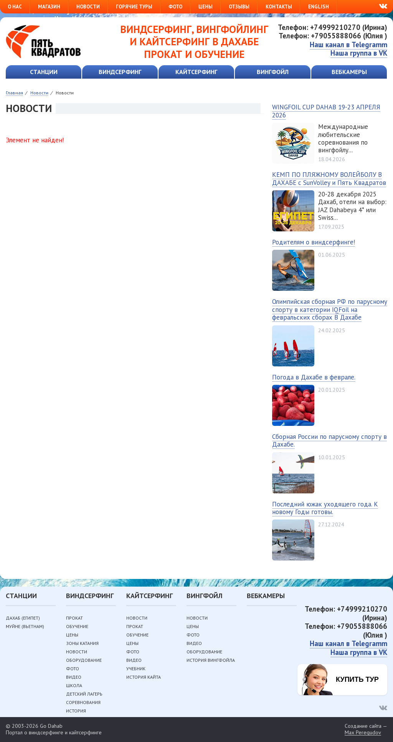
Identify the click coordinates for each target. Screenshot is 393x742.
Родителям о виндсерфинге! (313, 242)
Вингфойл (273, 72)
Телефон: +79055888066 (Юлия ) (333, 35)
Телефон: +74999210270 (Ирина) (332, 27)
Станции (44, 72)
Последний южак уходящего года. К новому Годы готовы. (325, 508)
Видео (73, 677)
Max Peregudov (363, 732)
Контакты (279, 6)
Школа (74, 685)
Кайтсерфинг (196, 72)
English (318, 6)
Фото (175, 6)
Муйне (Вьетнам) (25, 626)
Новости (88, 6)
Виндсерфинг (120, 72)
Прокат (74, 618)
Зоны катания (82, 643)
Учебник (135, 668)
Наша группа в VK (358, 53)
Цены (205, 6)
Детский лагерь (84, 694)
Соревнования (83, 702)
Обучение (77, 626)
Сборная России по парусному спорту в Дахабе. (329, 440)
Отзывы (239, 6)
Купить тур (357, 679)
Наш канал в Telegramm (348, 44)
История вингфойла (211, 660)
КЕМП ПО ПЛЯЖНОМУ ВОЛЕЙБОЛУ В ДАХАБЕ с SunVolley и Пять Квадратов (329, 178)
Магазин (49, 6)
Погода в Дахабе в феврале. (313, 377)
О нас (15, 6)
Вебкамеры (349, 72)
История (76, 711)
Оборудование (84, 660)
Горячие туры (134, 6)
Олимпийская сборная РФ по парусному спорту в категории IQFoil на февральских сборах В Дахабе (329, 309)
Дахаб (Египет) (23, 618)
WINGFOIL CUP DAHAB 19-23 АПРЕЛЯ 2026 (326, 111)
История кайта (143, 677)
